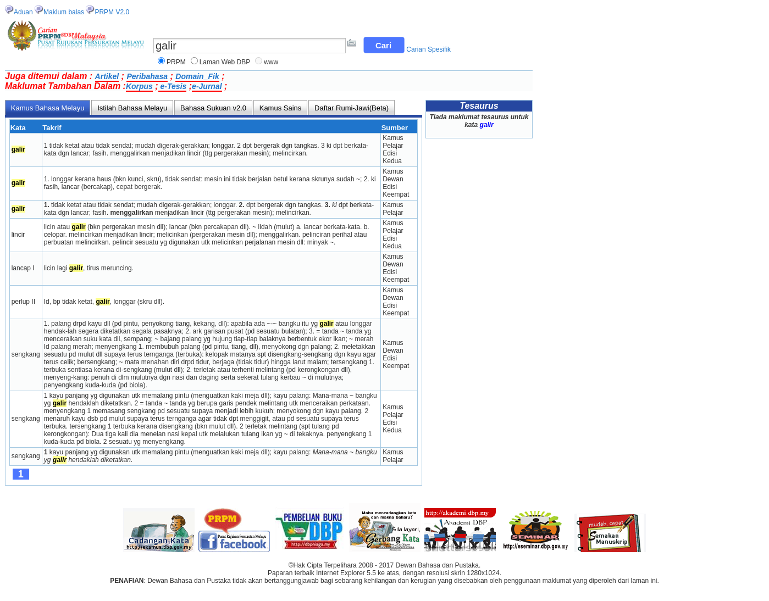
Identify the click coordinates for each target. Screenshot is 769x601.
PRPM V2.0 (112, 12)
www (271, 62)
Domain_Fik (197, 76)
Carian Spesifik (428, 49)
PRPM (176, 62)
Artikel (107, 76)
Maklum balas (63, 12)
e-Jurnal (207, 86)
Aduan (23, 12)
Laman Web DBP (225, 62)
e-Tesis (172, 86)
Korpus (139, 86)
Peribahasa (147, 76)
